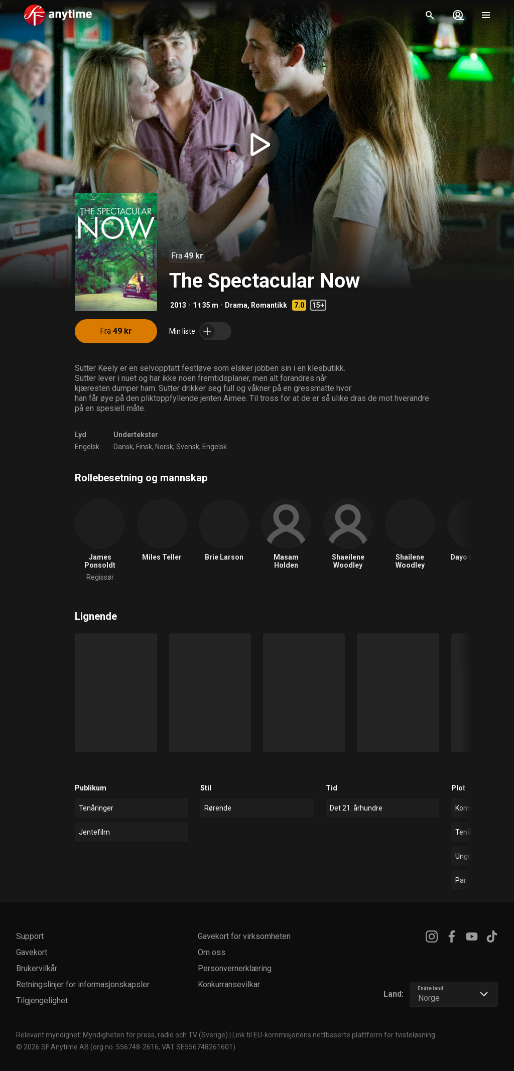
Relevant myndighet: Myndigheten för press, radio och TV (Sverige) (122, 1035)
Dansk (123, 447)
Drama (236, 305)
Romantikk (269, 305)
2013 (178, 305)
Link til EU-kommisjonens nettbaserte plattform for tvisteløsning (333, 1035)
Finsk (144, 447)
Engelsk (87, 447)
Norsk (164, 447)
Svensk (187, 447)
